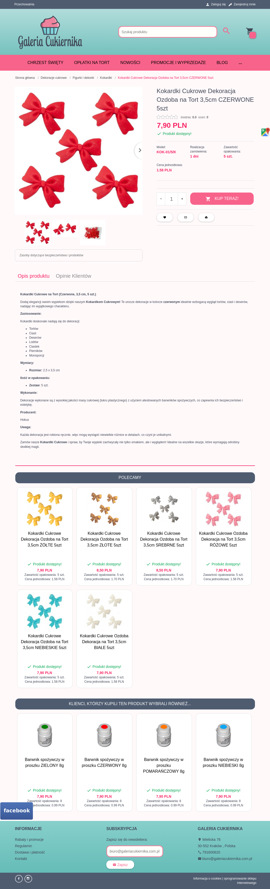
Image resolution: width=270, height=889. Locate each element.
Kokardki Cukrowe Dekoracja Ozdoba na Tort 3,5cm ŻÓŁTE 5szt (44, 539)
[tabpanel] (135, 373)
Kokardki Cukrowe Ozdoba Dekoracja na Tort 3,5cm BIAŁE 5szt (104, 642)
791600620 (209, 852)
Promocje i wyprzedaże (178, 62)
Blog (222, 62)
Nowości (130, 62)
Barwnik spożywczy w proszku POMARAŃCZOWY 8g (163, 765)
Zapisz (120, 865)
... (240, 62)
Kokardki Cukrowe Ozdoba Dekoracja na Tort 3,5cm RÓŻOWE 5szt (223, 539)
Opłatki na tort (92, 62)
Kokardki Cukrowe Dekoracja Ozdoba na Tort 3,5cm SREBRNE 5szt (163, 539)
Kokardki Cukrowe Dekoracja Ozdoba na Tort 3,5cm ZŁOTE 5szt (104, 539)
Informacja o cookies (207, 878)
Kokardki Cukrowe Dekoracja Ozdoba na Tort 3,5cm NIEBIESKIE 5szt (44, 642)
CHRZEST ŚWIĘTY (45, 62)
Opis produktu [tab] (34, 276)
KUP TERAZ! (222, 199)
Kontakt (21, 859)
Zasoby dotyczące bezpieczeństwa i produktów (51, 255)
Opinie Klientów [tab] (73, 276)
